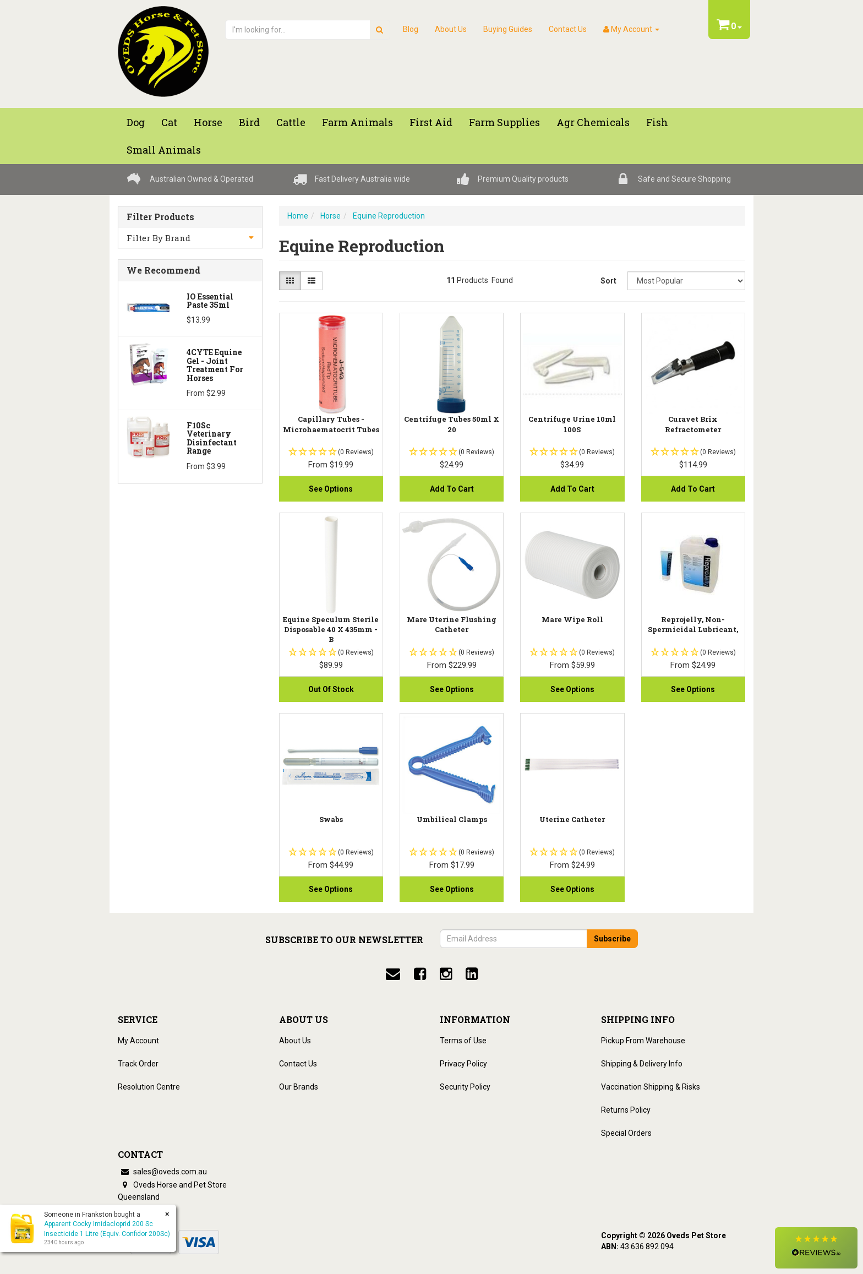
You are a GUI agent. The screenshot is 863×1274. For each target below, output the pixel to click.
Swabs (331, 819)
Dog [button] (136, 122)
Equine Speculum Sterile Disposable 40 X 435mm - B (331, 629)
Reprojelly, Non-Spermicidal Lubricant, (693, 624)
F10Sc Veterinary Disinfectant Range (212, 438)
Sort (608, 280)
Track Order (138, 1063)
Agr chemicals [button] (593, 122)
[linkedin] (471, 974)
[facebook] (420, 974)
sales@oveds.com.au (162, 1171)
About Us (451, 29)
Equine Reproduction (389, 215)
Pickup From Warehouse (643, 1040)
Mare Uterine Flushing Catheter (451, 624)
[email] (393, 974)
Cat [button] (169, 122)
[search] (379, 30)
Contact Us (568, 29)
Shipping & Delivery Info (641, 1063)
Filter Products (160, 217)
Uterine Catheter (572, 819)
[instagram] (446, 974)
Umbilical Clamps (452, 819)
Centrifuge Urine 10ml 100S (572, 424)
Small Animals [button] (164, 149)
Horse (330, 215)
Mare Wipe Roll (572, 619)
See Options (331, 488)
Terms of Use (463, 1040)
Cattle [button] (290, 122)
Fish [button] (657, 122)
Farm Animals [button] (357, 122)
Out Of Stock (331, 689)
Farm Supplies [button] (504, 122)
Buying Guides (507, 29)
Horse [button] (208, 122)
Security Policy (465, 1086)
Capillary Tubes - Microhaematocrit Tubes (331, 424)
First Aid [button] (430, 122)
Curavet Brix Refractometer (693, 424)
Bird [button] (249, 122)
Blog (410, 29)
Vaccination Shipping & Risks (650, 1086)
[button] (816, 1247)
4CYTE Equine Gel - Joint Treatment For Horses (215, 365)
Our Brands (298, 1086)
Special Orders (626, 1133)
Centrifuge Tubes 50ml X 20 (451, 424)
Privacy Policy (463, 1063)
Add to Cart (452, 488)
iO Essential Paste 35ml (210, 300)
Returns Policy (626, 1110)
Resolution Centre (149, 1086)
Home (297, 215)
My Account (138, 1040)
